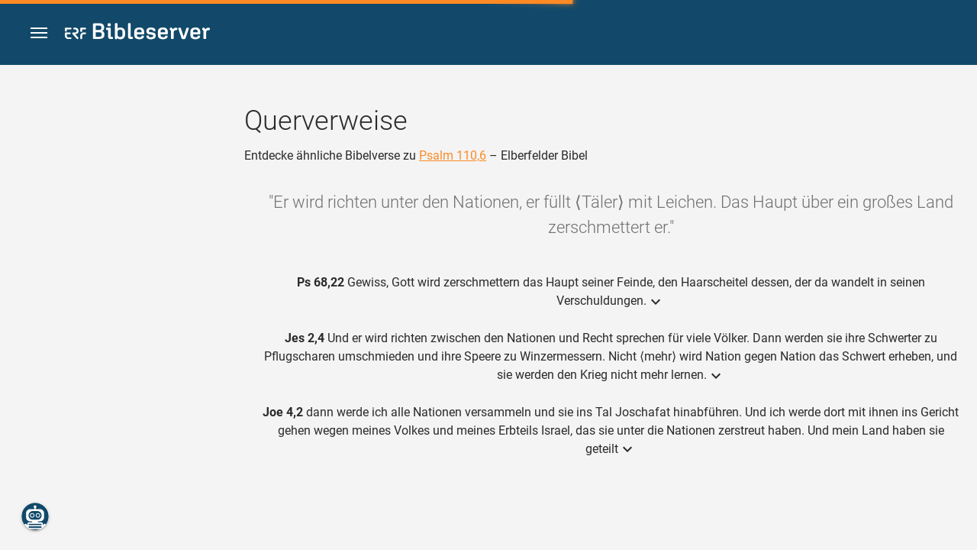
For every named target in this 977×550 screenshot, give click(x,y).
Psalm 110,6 (452, 155)
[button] (39, 33)
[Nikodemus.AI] (35, 516)
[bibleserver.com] (137, 34)
